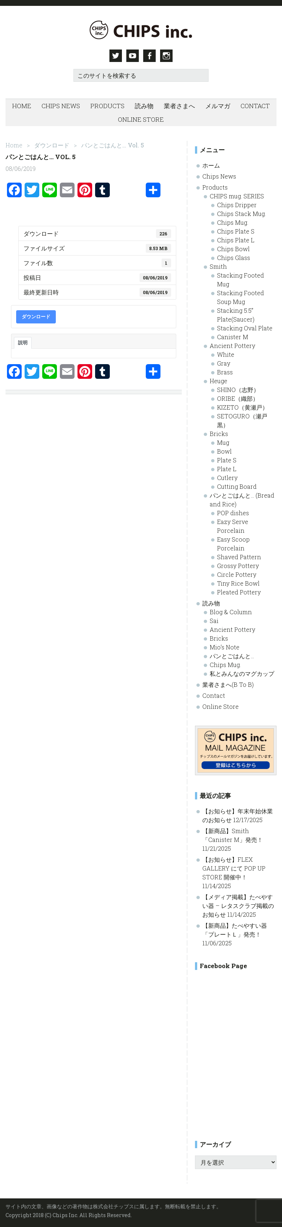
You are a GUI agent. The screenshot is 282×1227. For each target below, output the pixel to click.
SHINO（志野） (238, 389)
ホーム (211, 165)
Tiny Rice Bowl (238, 583)
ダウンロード (36, 316)
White (225, 354)
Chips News (219, 176)
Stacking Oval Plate (244, 328)
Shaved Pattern (239, 557)
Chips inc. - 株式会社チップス (141, 30)
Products (215, 187)
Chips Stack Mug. (241, 213)
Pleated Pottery (239, 592)
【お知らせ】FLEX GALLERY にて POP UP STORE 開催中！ (233, 868)
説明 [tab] (23, 342)
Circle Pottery (236, 574)
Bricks (219, 433)
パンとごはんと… (232, 656)
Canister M (232, 337)
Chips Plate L (235, 240)
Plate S (226, 460)
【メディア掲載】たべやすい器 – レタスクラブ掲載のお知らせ (238, 905)
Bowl (224, 451)
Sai (214, 621)
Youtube (132, 56)
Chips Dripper (237, 205)
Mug (223, 442)
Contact (213, 695)
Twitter (115, 56)
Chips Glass (233, 257)
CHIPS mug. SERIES (237, 196)
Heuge (218, 381)
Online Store (220, 706)
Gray (223, 363)
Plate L (226, 469)
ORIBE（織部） (237, 398)
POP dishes (233, 513)
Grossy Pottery (238, 565)
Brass (225, 372)
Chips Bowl (233, 249)
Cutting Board (237, 486)
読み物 (211, 603)
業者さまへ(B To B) (228, 684)
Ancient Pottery (232, 345)
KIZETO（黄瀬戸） (242, 407)
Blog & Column (231, 612)
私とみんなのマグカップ (242, 673)
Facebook (149, 56)
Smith (218, 266)
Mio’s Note (224, 647)
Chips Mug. (232, 222)
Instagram (166, 56)
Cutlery (227, 477)
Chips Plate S (235, 231)
